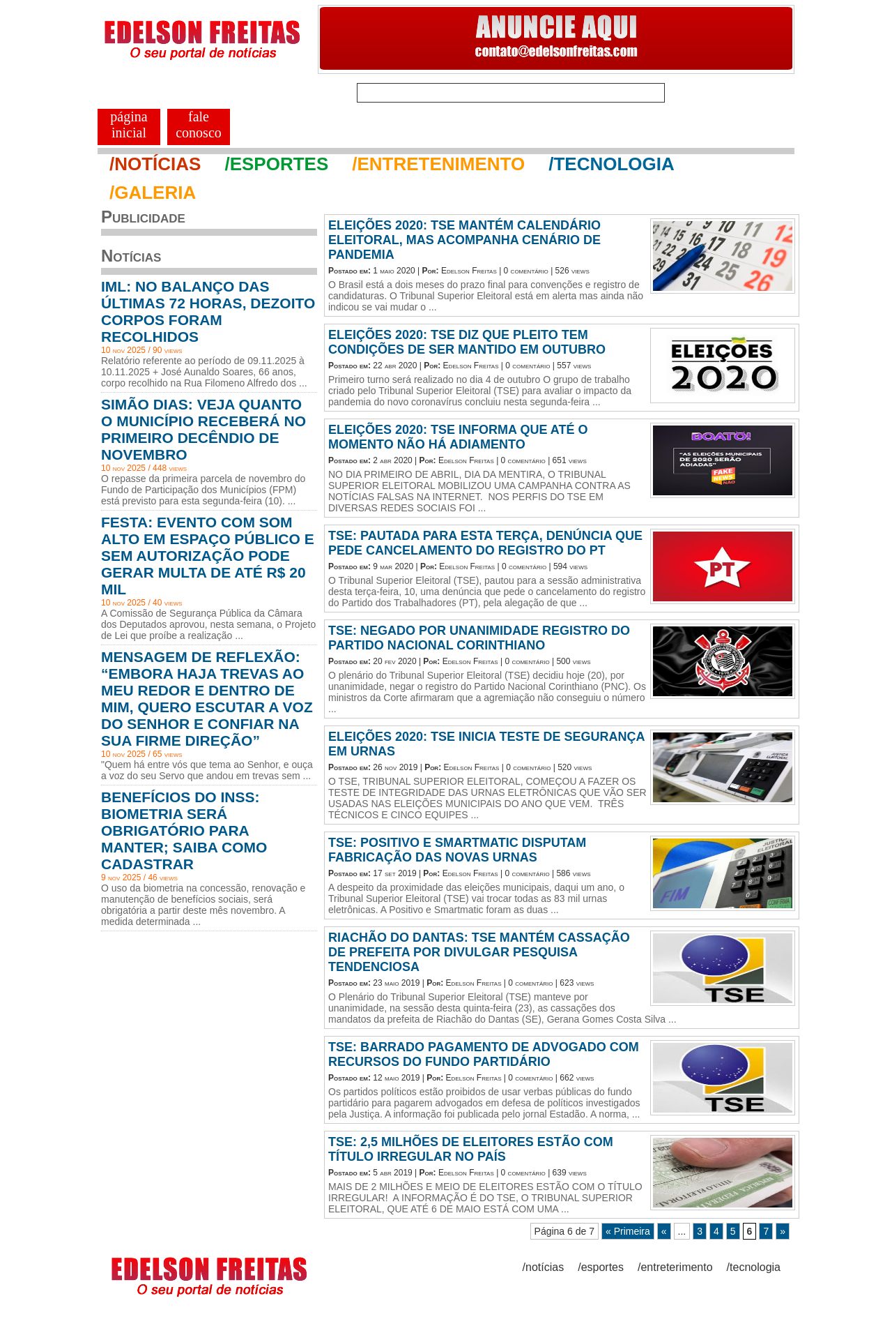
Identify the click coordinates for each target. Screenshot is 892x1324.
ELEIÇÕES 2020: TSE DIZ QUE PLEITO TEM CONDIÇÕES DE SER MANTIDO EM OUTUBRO (467, 342)
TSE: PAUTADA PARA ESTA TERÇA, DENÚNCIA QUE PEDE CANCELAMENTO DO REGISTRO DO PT (485, 543)
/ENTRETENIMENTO (438, 163)
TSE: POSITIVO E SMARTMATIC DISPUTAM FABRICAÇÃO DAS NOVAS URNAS (457, 850)
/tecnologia (753, 1267)
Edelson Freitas (469, 271)
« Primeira (628, 1231)
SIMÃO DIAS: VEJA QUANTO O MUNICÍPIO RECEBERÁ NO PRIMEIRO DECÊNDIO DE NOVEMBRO (203, 429)
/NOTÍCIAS (155, 163)
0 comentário (526, 271)
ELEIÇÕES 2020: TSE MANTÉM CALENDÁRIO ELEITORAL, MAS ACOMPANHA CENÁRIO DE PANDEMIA (464, 240)
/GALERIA (152, 192)
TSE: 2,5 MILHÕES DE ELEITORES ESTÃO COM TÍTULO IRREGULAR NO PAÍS (470, 1149)
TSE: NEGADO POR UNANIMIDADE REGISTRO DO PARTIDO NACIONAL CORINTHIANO (479, 638)
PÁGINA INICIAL (128, 124)
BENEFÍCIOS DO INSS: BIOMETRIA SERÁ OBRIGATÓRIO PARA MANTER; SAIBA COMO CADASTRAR (184, 830)
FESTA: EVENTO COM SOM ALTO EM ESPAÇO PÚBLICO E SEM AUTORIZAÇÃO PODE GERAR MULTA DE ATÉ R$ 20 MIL (207, 555)
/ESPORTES (276, 163)
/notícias (543, 1267)
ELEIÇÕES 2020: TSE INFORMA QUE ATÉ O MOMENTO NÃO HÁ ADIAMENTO (457, 437)
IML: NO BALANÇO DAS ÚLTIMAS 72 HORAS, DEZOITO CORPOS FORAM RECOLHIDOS (208, 311)
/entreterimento (675, 1267)
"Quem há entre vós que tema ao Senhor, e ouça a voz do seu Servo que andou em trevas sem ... (207, 770)
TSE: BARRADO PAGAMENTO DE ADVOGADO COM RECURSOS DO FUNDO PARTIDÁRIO (483, 1054)
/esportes (601, 1267)
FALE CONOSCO (199, 124)
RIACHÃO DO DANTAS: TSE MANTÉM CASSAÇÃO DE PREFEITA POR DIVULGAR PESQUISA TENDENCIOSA (479, 952)
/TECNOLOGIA (611, 163)
